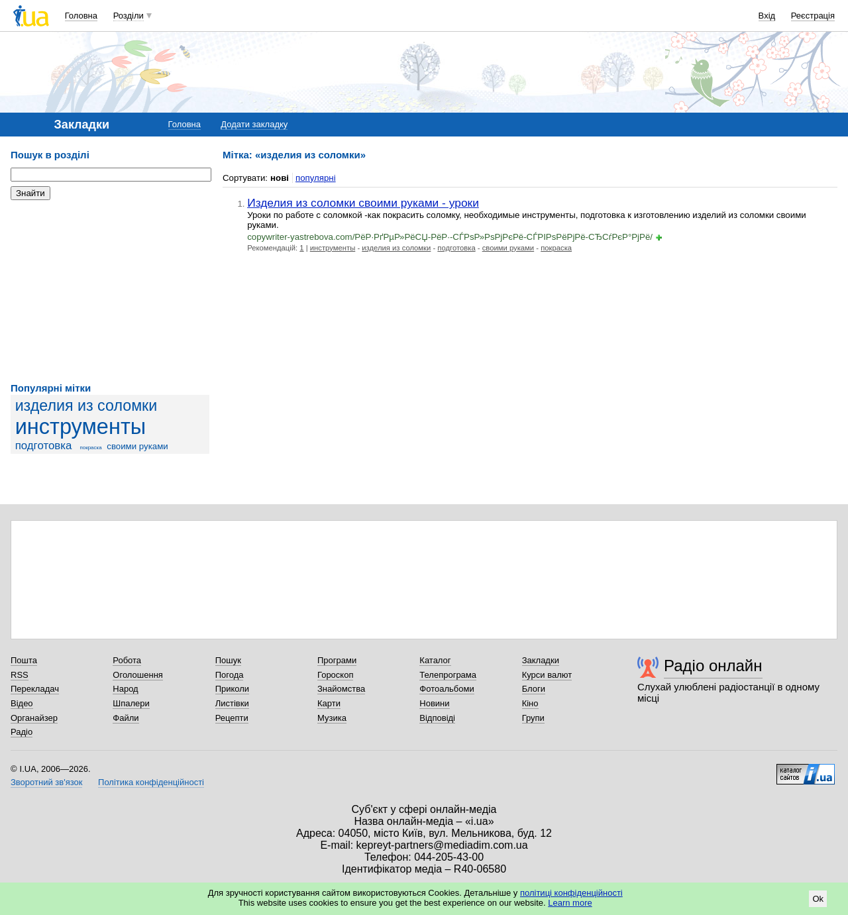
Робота (127, 660)
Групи (533, 718)
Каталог (434, 660)
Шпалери (131, 703)
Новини (434, 703)
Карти (329, 703)
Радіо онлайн (713, 665)
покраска (90, 448)
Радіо (21, 732)
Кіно (530, 703)
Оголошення (138, 675)
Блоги (533, 689)
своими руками (137, 446)
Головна (81, 16)
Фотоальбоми (446, 689)
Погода (229, 675)
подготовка (43, 445)
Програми (336, 660)
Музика (331, 718)
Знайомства (341, 689)
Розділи (128, 16)
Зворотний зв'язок (46, 782)
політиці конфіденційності (571, 893)
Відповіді (437, 718)
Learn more (570, 903)
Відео (22, 703)
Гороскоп (335, 675)
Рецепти (231, 718)
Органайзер (34, 718)
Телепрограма (447, 675)
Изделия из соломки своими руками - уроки (363, 202)
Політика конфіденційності (151, 782)
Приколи (232, 689)
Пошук (228, 660)
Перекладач (35, 689)
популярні (315, 178)
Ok (817, 899)
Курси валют (547, 675)
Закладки (540, 660)
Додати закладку (254, 124)
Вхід (767, 16)
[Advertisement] (110, 291)
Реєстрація (813, 16)
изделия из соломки (86, 405)
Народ (125, 689)
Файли (125, 718)
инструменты (80, 427)
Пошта (24, 660)
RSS (19, 675)
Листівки (232, 703)
